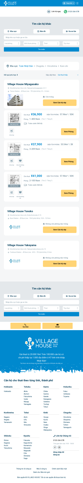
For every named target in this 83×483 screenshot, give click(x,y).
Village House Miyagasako (23, 84)
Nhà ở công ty (41, 469)
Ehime (6, 440)
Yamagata (27, 404)
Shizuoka (27, 425)
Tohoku (27, 387)
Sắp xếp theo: (51, 75)
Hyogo (45, 417)
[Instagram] (59, 447)
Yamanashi (8, 422)
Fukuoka (27, 440)
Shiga (45, 427)
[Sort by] (68, 75)
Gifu (25, 420)
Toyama (66, 396)
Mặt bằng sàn (14, 124)
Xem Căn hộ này (59, 103)
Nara (45, 422)
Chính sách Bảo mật (59, 469)
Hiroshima (67, 417)
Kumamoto (28, 445)
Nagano (7, 417)
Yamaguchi (67, 427)
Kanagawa (47, 399)
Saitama (46, 402)
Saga (25, 458)
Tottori (65, 425)
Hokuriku (67, 387)
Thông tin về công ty (23, 469)
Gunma (46, 394)
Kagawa (7, 443)
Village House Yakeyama (21, 245)
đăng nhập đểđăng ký (58, 453)
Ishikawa (66, 394)
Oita (25, 453)
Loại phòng (12, 43)
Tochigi (46, 404)
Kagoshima (28, 443)
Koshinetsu (9, 412)
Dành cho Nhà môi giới (41, 472)
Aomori (26, 394)
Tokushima (8, 448)
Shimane (66, 422)
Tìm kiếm (41, 49)
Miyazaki (27, 448)
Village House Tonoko (20, 211)
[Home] (41, 343)
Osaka (45, 425)
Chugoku (67, 412)
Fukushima (28, 396)
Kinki (45, 412)
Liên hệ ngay (56, 11)
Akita (26, 391)
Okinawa (27, 456)
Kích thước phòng (31, 43)
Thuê (51, 43)
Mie (25, 422)
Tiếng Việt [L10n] (69, 3)
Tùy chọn (71, 43)
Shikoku (7, 436)
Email (57, 327)
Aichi (25, 417)
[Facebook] (55, 447)
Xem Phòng (69, 132)
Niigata (6, 420)
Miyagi (26, 402)
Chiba (45, 391)
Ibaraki (46, 396)
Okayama (66, 420)
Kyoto (45, 420)
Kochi (6, 445)
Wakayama (47, 430)
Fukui (65, 391)
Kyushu (27, 436)
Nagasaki (27, 451)
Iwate (26, 399)
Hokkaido (8, 387)
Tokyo (45, 407)
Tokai (26, 412)
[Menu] (77, 3)
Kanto (46, 387)
